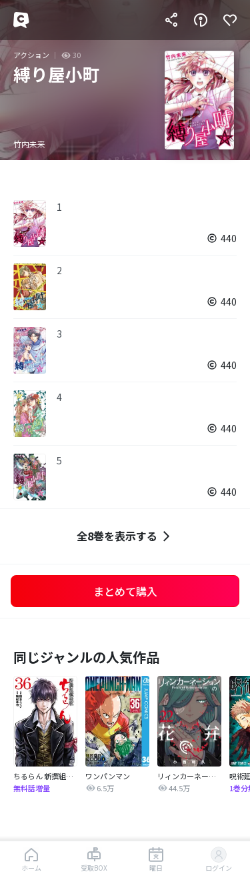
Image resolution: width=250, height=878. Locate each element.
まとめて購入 (125, 591)
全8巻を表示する (125, 536)
